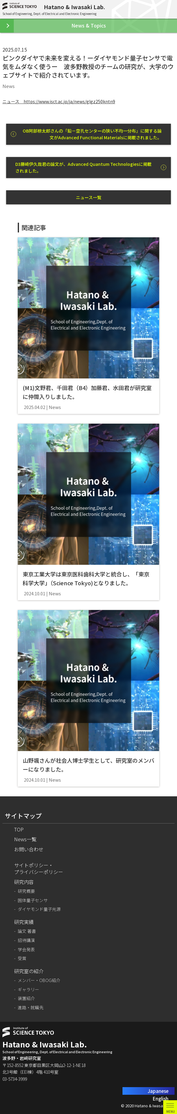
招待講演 (26, 940)
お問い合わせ (28, 849)
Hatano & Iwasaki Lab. (74, 7)
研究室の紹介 (28, 971)
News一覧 (25, 839)
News (8, 86)
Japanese (158, 1091)
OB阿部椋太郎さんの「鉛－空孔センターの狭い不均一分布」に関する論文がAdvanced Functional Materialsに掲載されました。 (92, 134)
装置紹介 (26, 998)
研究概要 (26, 891)
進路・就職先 (30, 1007)
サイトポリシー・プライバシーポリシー (38, 868)
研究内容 (24, 881)
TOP (19, 829)
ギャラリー (28, 989)
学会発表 (26, 949)
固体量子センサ (33, 900)
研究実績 (24, 922)
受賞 (22, 958)
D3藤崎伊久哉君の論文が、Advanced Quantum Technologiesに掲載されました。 (83, 167)
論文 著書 (27, 931)
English (160, 1098)
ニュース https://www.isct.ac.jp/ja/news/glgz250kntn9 (58, 101)
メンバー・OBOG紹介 (39, 980)
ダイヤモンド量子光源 (39, 909)
